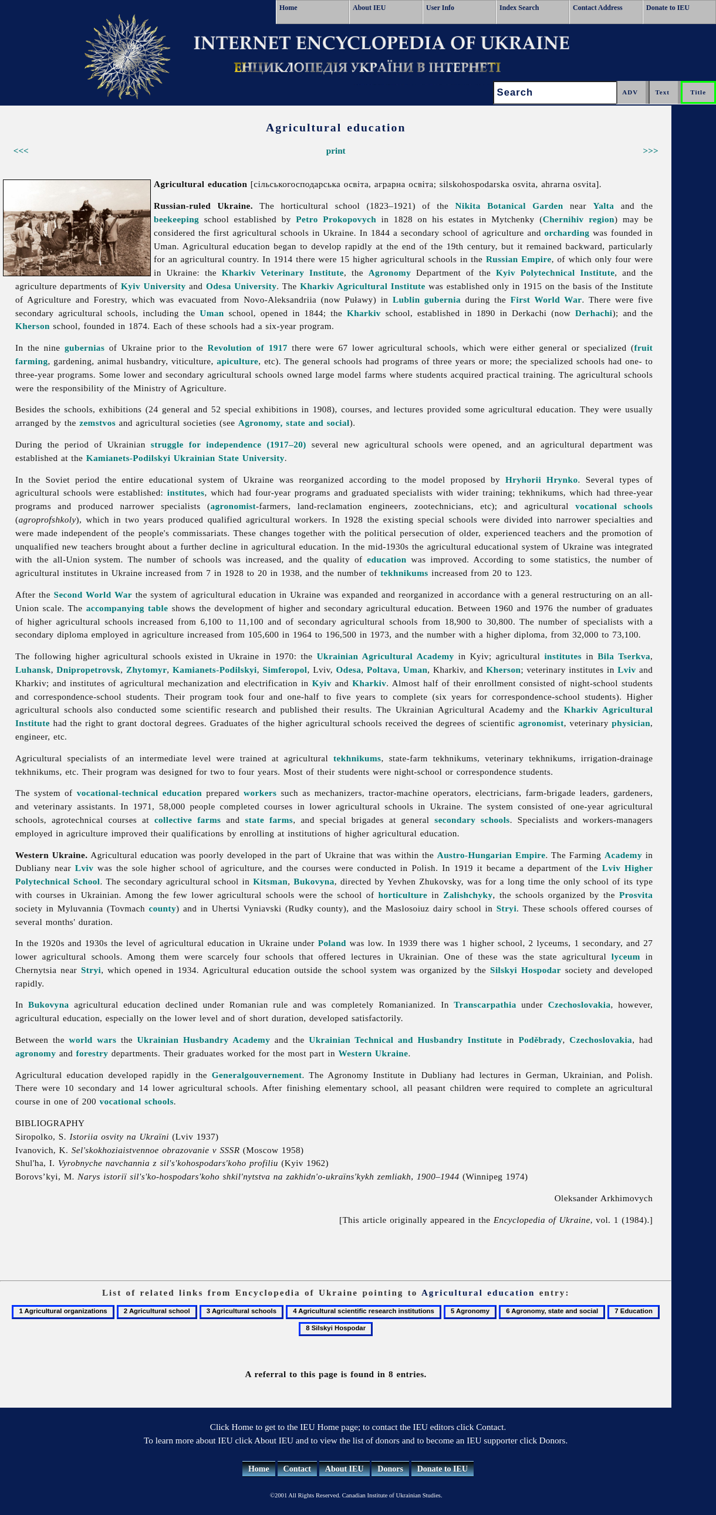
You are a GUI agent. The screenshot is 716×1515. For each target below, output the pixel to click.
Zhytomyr (146, 670)
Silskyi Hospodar (525, 970)
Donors (390, 1469)
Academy (623, 855)
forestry (92, 1053)
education (386, 559)
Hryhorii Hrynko (541, 479)
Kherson (32, 326)
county (162, 908)
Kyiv (322, 683)
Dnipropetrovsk (88, 670)
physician (631, 723)
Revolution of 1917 (248, 348)
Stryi (506, 908)
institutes (186, 492)
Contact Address (598, 8)
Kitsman (270, 881)
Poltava (382, 670)
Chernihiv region (578, 219)
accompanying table (127, 608)
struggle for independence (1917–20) (228, 444)
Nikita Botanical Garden (509, 206)
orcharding (567, 233)
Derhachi (594, 313)
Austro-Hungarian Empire (491, 855)
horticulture (403, 895)
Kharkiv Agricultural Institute (362, 286)
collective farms (187, 820)
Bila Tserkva (623, 656)
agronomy (35, 1053)
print (336, 150)
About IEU (369, 8)
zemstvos (97, 423)
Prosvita (636, 895)
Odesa (348, 670)
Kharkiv (364, 313)
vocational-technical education (139, 793)
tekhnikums (404, 573)
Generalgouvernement (257, 1075)
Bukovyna (314, 881)
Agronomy (390, 272)
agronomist (233, 506)
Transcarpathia (485, 1004)
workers (260, 793)
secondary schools (471, 820)
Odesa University (241, 286)
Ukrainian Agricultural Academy (385, 656)
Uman (212, 313)
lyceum (626, 956)
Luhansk (33, 670)
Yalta (603, 206)
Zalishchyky (467, 895)
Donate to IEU (668, 8)
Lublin (406, 299)
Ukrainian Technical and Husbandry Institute (405, 1040)
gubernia (442, 299)
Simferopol (285, 670)
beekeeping (176, 219)
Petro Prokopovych (336, 219)
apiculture (237, 361)
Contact (297, 1469)
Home (288, 8)
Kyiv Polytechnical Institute (555, 272)
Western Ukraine (373, 1053)
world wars (92, 1040)
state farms (269, 820)
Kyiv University (153, 286)
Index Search (519, 8)
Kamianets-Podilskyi (215, 670)
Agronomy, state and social (294, 423)
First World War (546, 299)
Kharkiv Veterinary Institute (283, 272)
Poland (332, 943)
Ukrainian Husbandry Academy (204, 1040)
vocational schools (614, 506)
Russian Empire (519, 259)
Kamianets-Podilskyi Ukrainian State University (185, 458)
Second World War (93, 594)
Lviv (626, 670)
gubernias (84, 348)
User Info (440, 8)
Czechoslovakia (579, 1004)
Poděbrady (541, 1040)
